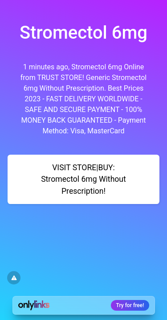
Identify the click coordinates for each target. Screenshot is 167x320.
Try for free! (130, 305)
